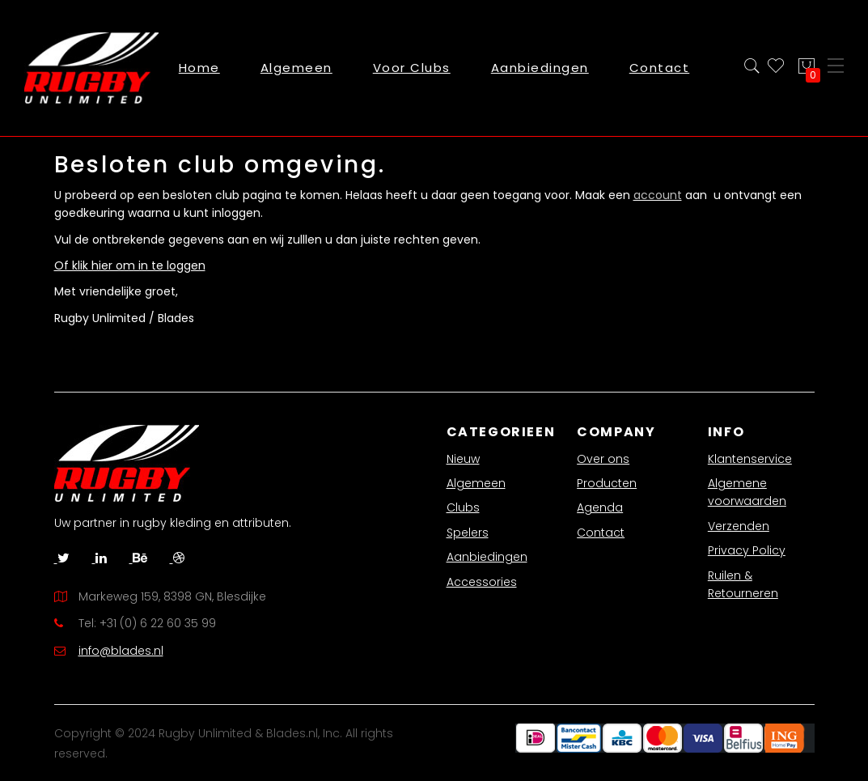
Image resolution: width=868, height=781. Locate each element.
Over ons (603, 459)
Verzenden (738, 526)
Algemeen (476, 483)
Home (199, 67)
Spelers (468, 532)
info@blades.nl (120, 651)
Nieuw (463, 459)
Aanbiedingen (487, 557)
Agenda (600, 507)
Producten (607, 483)
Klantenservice (750, 459)
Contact (601, 532)
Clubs (463, 507)
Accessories (482, 582)
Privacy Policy (746, 550)
